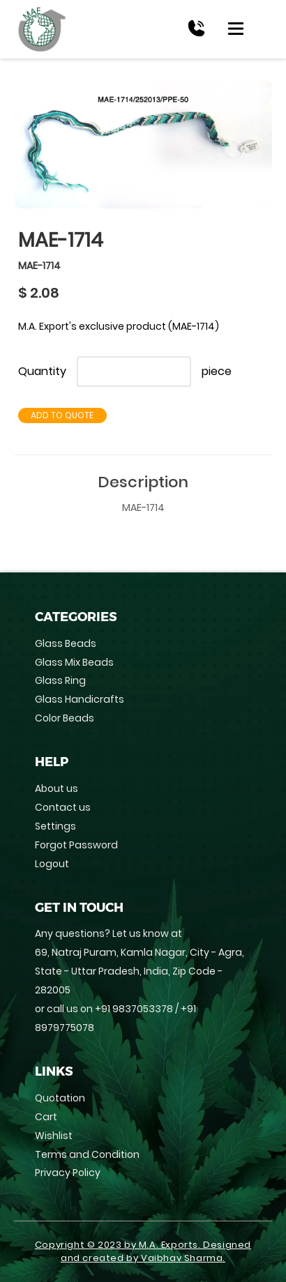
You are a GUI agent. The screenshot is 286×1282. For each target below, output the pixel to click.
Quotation (60, 1098)
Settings (55, 826)
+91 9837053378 (134, 1009)
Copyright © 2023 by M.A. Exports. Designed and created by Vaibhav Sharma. (143, 1251)
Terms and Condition (87, 1154)
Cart (46, 1117)
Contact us (63, 807)
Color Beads (64, 718)
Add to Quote (62, 415)
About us (56, 788)
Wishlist (54, 1136)
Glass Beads (65, 643)
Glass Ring (60, 680)
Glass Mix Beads (74, 662)
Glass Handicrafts (79, 699)
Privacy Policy (67, 1173)
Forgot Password (76, 845)
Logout (52, 864)
